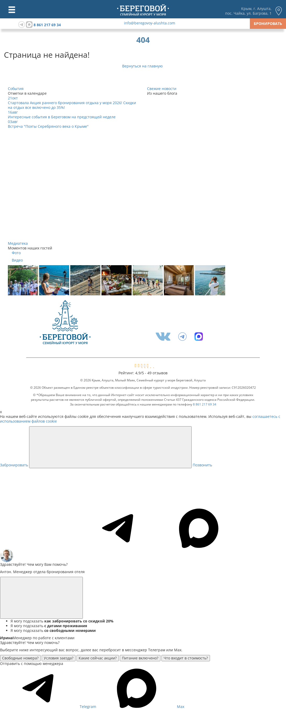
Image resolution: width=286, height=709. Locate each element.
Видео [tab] (17, 260)
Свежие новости (161, 88)
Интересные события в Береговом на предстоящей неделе (62, 116)
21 (13, 97)
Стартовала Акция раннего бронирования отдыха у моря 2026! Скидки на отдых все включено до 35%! (72, 105)
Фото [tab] (16, 252)
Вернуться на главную (143, 65)
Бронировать (268, 23)
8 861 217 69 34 (47, 24)
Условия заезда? (58, 657)
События (16, 88)
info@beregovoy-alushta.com (149, 22)
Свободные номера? (20, 657)
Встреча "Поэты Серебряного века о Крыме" (48, 126)
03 (13, 121)
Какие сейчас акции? (98, 657)
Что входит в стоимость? (186, 657)
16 (13, 112)
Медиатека (18, 243)
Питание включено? (140, 657)
